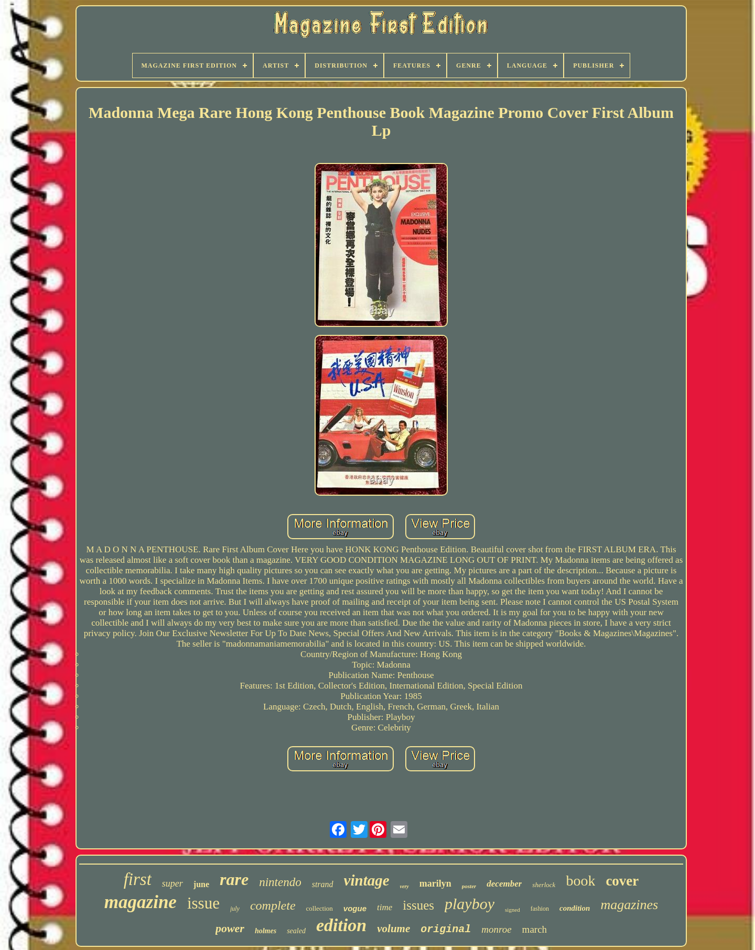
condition (574, 908)
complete (273, 905)
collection (319, 908)
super (172, 883)
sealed (296, 931)
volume (393, 928)
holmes (265, 931)
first (138, 879)
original (445, 929)
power (229, 928)
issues (418, 905)
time (384, 907)
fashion (540, 908)
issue (203, 903)
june (201, 884)
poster (469, 886)
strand (322, 884)
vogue (354, 908)
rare (234, 879)
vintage (367, 880)
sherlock (543, 885)
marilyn (435, 883)
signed (512, 910)
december (504, 884)
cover (622, 881)
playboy (469, 903)
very (404, 886)
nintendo (280, 882)
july (235, 908)
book (580, 880)
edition (341, 925)
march (534, 929)
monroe (496, 929)
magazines (629, 904)
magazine (140, 902)
